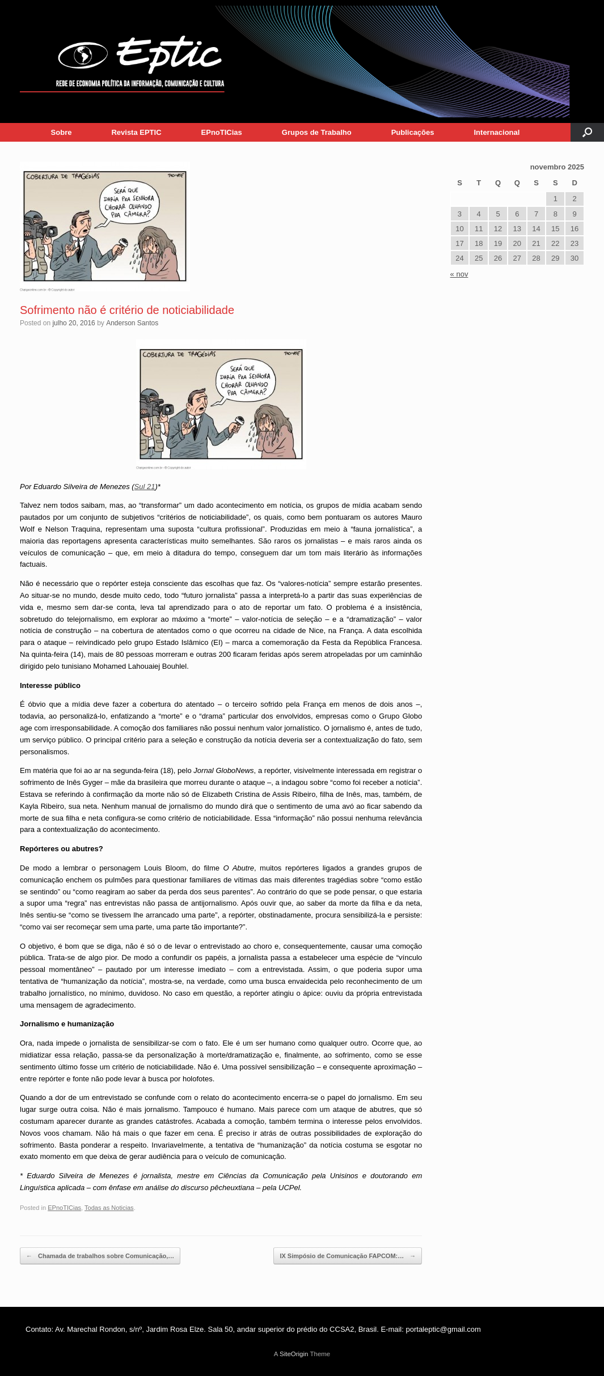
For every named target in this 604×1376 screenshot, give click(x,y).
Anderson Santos (132, 323)
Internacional (497, 132)
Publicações (412, 132)
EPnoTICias (221, 132)
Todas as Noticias (109, 1207)
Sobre (61, 132)
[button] (587, 132)
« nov (459, 274)
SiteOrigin (294, 1353)
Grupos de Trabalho (317, 132)
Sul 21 (144, 486)
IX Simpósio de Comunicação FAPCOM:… (348, 1256)
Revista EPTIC (136, 132)
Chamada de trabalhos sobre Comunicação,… (100, 1256)
